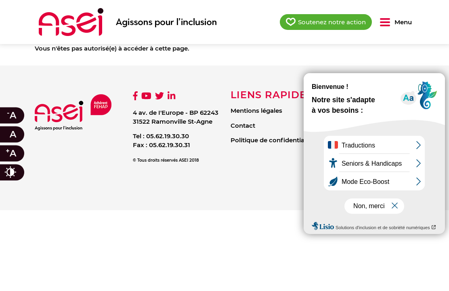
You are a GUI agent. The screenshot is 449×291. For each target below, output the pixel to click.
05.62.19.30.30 (167, 136)
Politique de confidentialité (272, 140)
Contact (243, 125)
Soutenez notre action (332, 22)
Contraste (18, 172)
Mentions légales (256, 110)
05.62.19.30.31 (169, 145)
